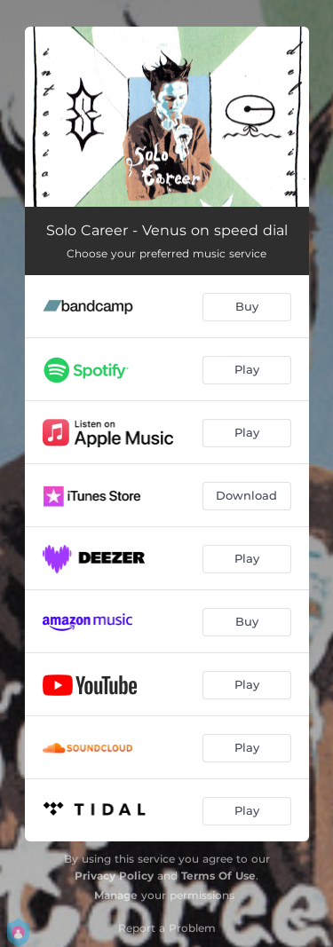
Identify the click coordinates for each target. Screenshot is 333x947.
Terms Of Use (218, 875)
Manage (116, 895)
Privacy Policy (114, 875)
